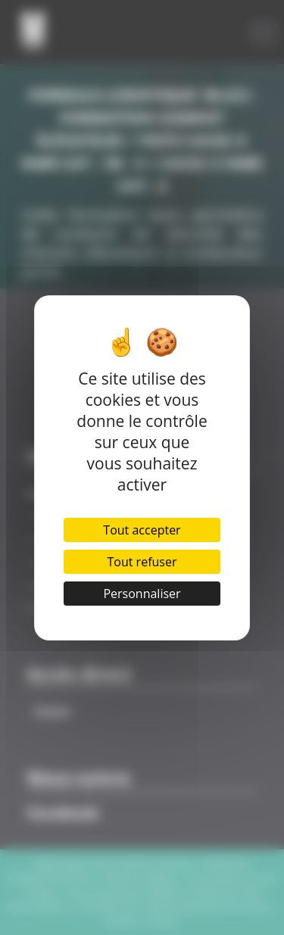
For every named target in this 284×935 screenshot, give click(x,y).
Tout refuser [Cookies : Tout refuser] (142, 561)
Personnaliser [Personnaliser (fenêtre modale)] (141, 593)
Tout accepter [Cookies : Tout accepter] (141, 530)
